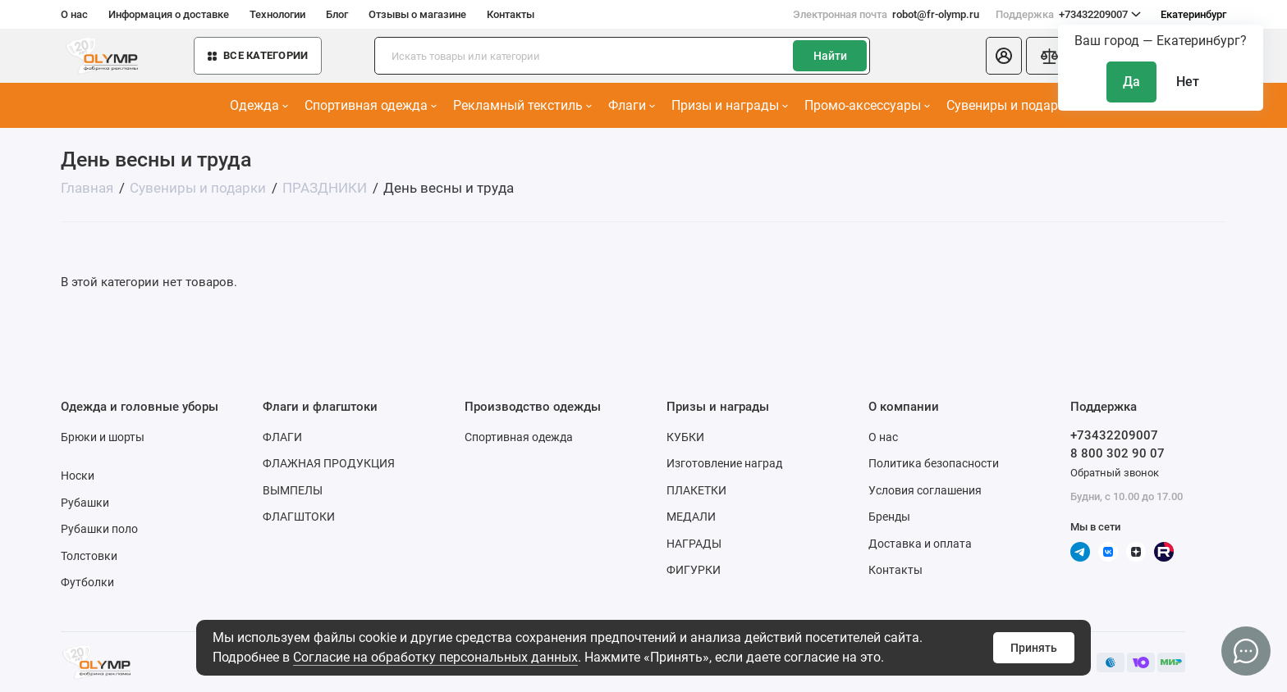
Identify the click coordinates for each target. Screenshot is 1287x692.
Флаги (631, 105)
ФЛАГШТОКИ (299, 516)
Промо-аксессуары (867, 105)
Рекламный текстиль (522, 105)
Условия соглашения (925, 490)
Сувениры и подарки (1014, 105)
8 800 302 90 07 (1117, 453)
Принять (1033, 647)
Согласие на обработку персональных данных (435, 657)
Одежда (259, 105)
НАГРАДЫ (693, 543)
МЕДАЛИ (691, 516)
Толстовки (89, 555)
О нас (74, 14)
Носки (77, 475)
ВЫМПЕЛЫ (293, 490)
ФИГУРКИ (693, 569)
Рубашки (85, 502)
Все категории (258, 55)
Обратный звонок (1114, 473)
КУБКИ (685, 437)
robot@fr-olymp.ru (886, 14)
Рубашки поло (99, 528)
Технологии (277, 14)
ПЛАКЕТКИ (696, 490)
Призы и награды (729, 105)
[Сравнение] (1049, 56)
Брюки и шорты (102, 437)
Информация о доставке (168, 14)
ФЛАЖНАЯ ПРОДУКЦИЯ (329, 463)
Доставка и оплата (920, 543)
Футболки (87, 582)
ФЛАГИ (282, 437)
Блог (337, 14)
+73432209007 (1068, 14)
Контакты (510, 14)
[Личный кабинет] (1004, 56)
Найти (830, 55)
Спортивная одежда (371, 105)
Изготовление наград (724, 463)
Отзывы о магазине (417, 14)
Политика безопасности (933, 463)
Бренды (889, 516)
